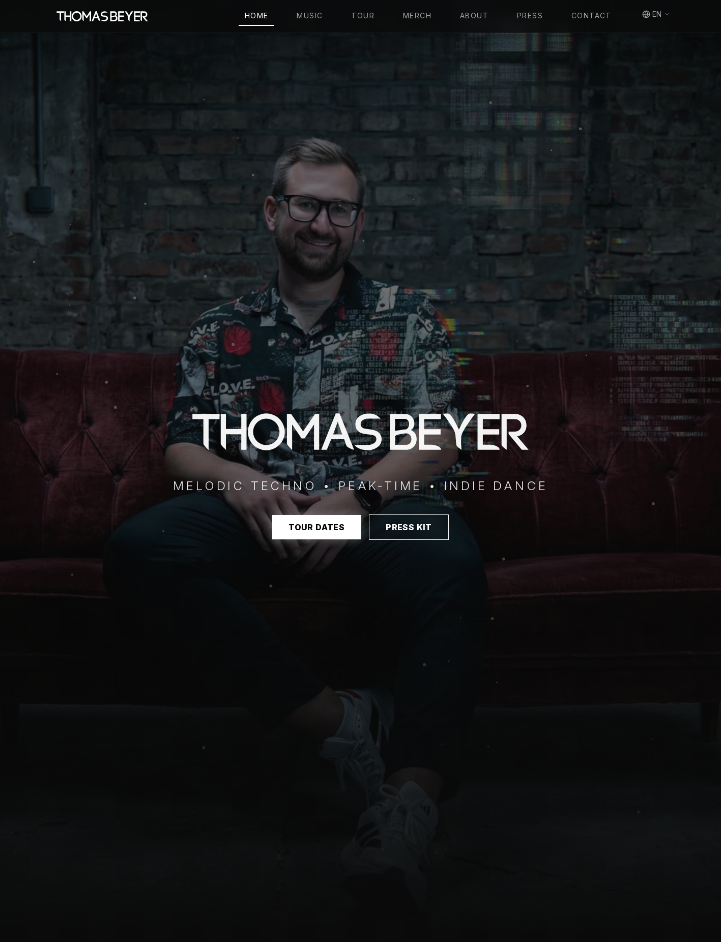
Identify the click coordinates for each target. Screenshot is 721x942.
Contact (591, 15)
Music (310, 15)
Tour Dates (316, 527)
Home (257, 15)
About (474, 15)
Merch (417, 15)
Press (530, 15)
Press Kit (409, 527)
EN (656, 14)
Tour (362, 15)
